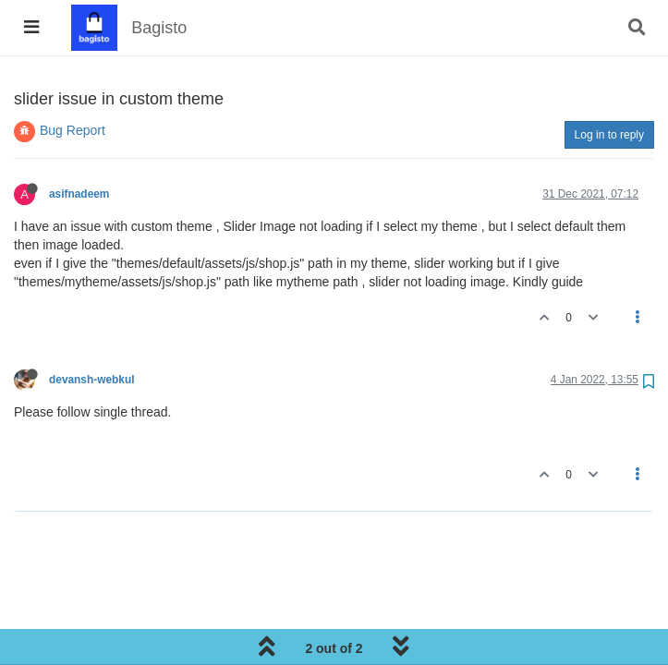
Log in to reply (609, 134)
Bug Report (72, 130)
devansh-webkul (92, 379)
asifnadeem (79, 193)
